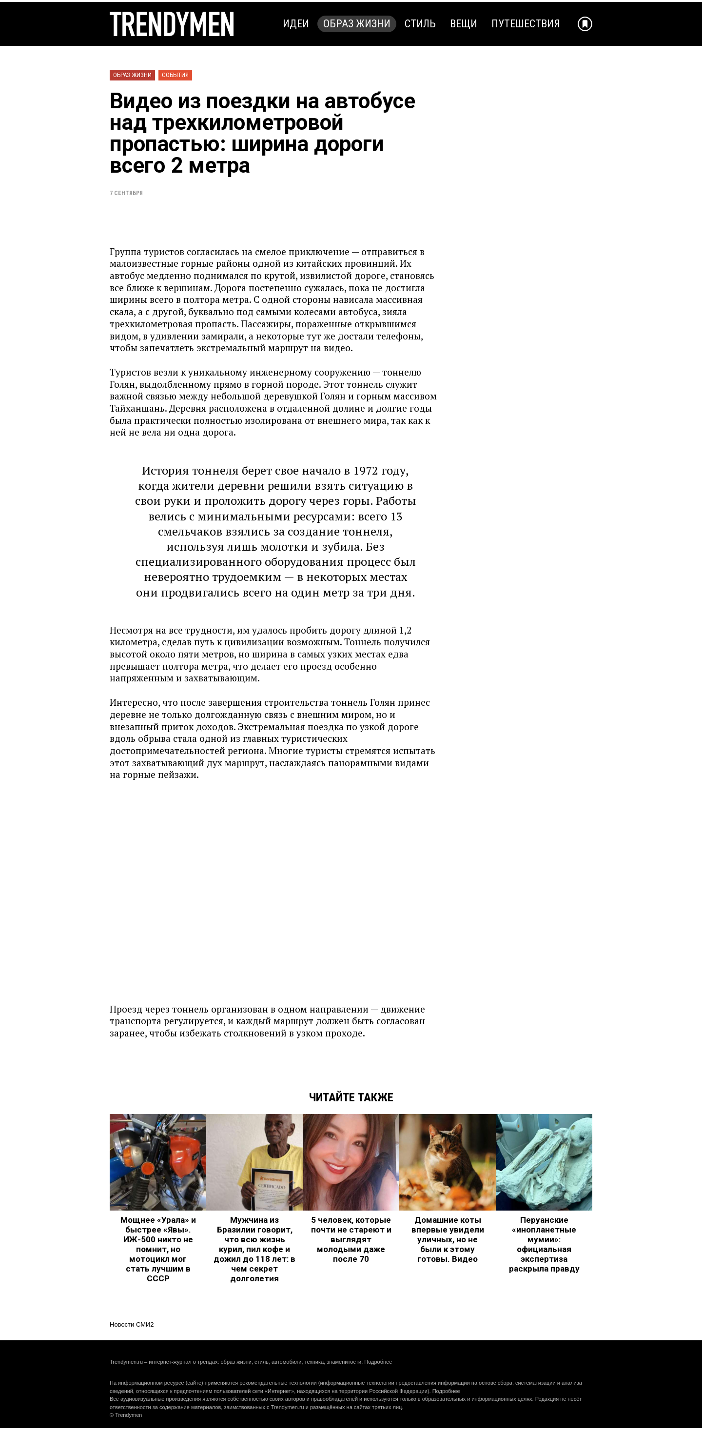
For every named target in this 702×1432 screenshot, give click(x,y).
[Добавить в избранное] (585, 24)
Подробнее (378, 1362)
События (175, 75)
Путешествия (525, 24)
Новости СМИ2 (132, 1324)
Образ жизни (356, 24)
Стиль (420, 24)
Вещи (463, 24)
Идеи (296, 24)
